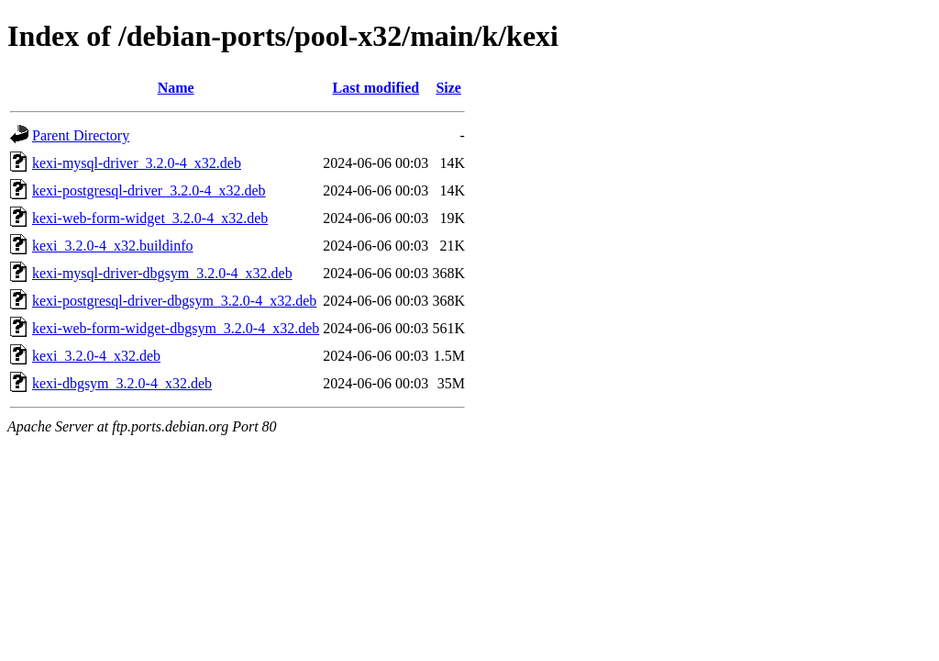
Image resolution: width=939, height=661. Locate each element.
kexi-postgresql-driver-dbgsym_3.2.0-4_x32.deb (174, 300)
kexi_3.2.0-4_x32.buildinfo (112, 245)
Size (448, 87)
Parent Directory (80, 135)
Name (176, 87)
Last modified (375, 87)
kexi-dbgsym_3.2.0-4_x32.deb (122, 383)
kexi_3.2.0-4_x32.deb (96, 356)
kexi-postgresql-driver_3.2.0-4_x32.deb (149, 190)
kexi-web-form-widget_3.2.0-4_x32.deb (150, 218)
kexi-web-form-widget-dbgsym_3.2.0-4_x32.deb (175, 328)
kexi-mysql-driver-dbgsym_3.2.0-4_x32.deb (162, 273)
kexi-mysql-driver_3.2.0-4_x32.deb (136, 163)
